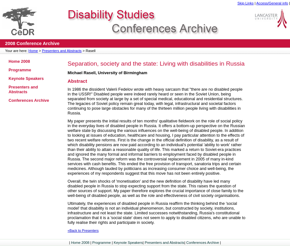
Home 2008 (19, 61)
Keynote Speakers (26, 78)
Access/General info (272, 3)
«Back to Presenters (83, 230)
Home (33, 51)
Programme (20, 70)
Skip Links (245, 3)
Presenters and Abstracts (62, 51)
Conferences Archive (29, 100)
